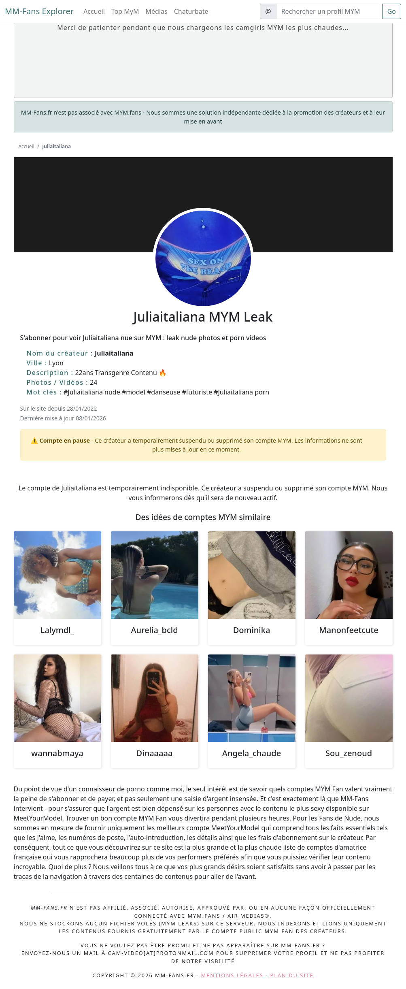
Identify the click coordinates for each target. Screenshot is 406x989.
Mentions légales (232, 975)
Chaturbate (191, 11)
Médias (157, 11)
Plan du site (292, 975)
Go (391, 11)
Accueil (94, 11)
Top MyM (125, 11)
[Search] (327, 11)
